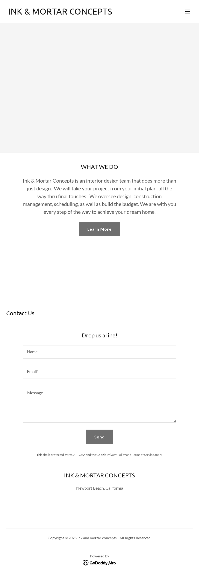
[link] (60, 12)
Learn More (99, 228)
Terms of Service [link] (143, 455)
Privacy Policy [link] (116, 455)
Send (99, 436)
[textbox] (99, 352)
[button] (187, 11)
